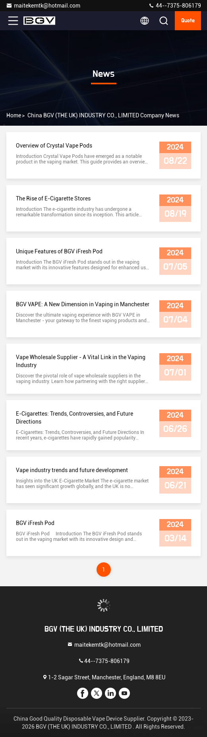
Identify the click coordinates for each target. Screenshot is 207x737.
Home (13, 115)
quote (188, 20)
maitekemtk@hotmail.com (43, 5)
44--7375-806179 (174, 5)
